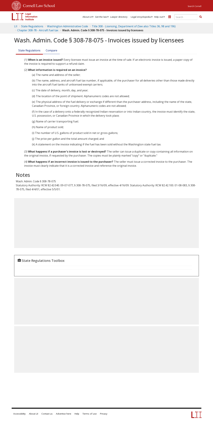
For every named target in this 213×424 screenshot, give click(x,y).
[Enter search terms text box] (186, 17)
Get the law (101, 16)
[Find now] (200, 17)
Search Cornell (194, 6)
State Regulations (32, 26)
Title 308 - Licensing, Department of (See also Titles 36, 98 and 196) (134, 26)
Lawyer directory (118, 16)
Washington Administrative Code (67, 26)
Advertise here (63, 413)
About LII (87, 16)
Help (77, 413)
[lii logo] (24, 16)
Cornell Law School (38, 5)
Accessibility (19, 413)
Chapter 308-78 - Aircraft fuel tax (37, 30)
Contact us (47, 413)
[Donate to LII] (169, 16)
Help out (158, 16)
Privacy (103, 413)
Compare (51, 50)
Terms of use (90, 413)
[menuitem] (87, 16)
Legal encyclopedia (141, 16)
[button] (200, 17)
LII (15, 26)
